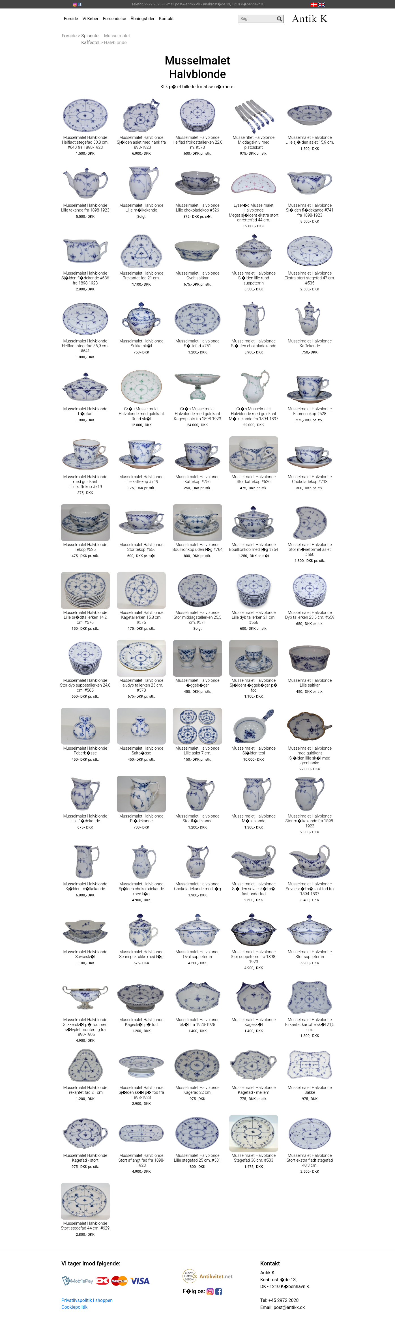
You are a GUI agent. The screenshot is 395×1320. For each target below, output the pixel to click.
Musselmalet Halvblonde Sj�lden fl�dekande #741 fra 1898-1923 (310, 210)
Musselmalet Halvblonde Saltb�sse (141, 751)
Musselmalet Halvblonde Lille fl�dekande (85, 818)
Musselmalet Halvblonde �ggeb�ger (197, 683)
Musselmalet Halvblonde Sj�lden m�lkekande (85, 886)
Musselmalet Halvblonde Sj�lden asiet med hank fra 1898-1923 (141, 142)
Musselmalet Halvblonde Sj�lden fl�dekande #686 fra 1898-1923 (85, 278)
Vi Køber (90, 18)
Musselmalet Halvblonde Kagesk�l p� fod (141, 1022)
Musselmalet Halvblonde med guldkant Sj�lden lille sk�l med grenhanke (310, 755)
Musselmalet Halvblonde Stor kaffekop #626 (254, 479)
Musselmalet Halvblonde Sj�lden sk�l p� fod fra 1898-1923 (141, 1092)
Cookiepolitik (74, 1307)
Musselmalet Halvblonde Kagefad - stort (85, 1158)
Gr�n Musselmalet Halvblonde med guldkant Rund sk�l (141, 414)
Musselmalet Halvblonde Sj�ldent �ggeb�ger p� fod (254, 685)
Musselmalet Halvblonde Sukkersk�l (141, 343)
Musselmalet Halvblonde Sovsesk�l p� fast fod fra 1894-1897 (310, 889)
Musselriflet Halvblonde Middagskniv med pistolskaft (253, 142)
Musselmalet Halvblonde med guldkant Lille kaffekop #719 (85, 481)
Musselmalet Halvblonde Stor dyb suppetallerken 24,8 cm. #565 (85, 685)
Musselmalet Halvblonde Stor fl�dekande (197, 818)
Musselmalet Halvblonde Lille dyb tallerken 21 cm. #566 (254, 617)
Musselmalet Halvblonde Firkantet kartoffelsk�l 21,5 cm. (309, 1024)
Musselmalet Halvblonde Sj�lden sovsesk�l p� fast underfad (254, 889)
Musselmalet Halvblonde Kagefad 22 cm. (197, 1090)
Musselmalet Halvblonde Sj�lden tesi (254, 751)
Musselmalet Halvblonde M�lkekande (254, 818)
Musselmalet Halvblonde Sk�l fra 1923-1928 (197, 1022)
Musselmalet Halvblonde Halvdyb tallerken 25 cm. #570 (141, 685)
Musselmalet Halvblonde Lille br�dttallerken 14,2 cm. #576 (85, 617)
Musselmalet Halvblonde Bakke (310, 1090)
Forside (71, 18)
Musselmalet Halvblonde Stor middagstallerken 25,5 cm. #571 (197, 617)
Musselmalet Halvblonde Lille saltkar (310, 683)
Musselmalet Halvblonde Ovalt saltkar (197, 276)
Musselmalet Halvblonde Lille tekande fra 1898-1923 (85, 208)
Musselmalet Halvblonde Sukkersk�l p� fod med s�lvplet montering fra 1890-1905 (85, 1027)
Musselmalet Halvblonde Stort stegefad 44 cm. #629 (85, 1226)
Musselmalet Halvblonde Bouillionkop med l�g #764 (253, 547)
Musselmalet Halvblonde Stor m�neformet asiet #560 (310, 549)
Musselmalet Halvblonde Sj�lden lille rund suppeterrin (254, 278)
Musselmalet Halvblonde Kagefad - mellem (254, 1090)
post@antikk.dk (288, 1307)
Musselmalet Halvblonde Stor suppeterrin (310, 954)
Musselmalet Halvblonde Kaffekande (310, 343)
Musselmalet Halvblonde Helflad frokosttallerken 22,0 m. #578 (197, 142)
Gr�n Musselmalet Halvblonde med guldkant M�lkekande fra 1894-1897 (253, 414)
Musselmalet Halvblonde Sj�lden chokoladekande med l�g (141, 889)
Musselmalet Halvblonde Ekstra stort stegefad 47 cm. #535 (310, 278)
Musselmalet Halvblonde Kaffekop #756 (197, 479)
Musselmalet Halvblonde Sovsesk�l (85, 954)
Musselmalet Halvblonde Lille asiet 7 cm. (197, 751)
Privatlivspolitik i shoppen (87, 1300)
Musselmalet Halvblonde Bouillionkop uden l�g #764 (198, 547)
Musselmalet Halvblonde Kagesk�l (254, 1022)
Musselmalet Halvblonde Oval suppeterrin (197, 954)
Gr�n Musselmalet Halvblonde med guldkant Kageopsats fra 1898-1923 (197, 414)
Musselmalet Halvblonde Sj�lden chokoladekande (253, 343)
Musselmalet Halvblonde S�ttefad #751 (197, 343)
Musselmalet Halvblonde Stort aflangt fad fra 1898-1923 (141, 1160)
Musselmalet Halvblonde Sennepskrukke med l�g (141, 954)
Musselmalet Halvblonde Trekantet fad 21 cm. (141, 276)
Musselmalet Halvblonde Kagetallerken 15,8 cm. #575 (141, 617)
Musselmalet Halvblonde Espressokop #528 (310, 411)
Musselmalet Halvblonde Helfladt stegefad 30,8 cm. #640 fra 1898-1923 (85, 142)
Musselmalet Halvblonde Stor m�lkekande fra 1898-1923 (309, 821)
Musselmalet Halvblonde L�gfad (85, 411)
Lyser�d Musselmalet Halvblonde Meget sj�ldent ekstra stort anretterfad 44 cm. (253, 213)
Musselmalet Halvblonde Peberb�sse (85, 751)
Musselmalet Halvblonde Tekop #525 (85, 547)
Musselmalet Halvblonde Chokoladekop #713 (310, 479)
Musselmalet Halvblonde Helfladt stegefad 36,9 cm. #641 (85, 346)
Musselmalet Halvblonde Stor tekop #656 (141, 547)
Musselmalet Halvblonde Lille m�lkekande (141, 208)
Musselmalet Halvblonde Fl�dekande (141, 818)
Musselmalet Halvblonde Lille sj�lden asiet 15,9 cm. (309, 140)
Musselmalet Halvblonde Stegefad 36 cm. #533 (254, 1158)
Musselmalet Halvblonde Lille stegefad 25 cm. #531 (197, 1158)
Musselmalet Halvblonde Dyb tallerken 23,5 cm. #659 (309, 615)
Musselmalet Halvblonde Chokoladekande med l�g (197, 886)
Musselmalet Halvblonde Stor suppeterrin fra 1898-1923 (253, 957)
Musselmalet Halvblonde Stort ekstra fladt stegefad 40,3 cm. (310, 1160)
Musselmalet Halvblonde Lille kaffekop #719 (141, 479)
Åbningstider (142, 18)
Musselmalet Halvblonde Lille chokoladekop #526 (197, 208)
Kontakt (166, 18)
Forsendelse (114, 18)
